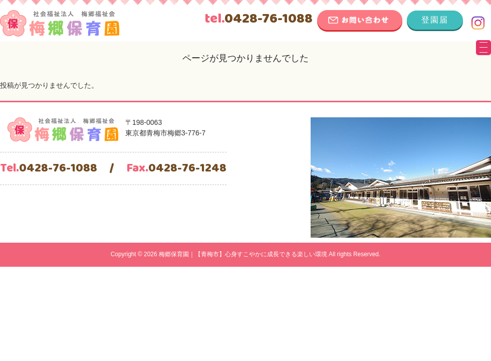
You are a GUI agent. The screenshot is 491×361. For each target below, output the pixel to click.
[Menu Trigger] (483, 47)
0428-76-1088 (258, 19)
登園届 (434, 20)
